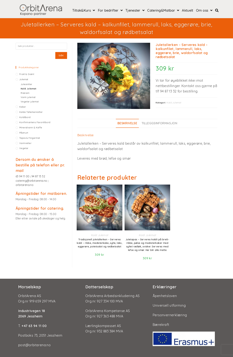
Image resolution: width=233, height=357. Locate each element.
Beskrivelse (127, 123)
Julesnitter (26, 84)
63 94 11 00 (23, 176)
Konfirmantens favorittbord (34, 122)
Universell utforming (169, 302)
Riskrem (25, 93)
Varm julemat (28, 97)
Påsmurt (23, 132)
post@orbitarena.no (34, 342)
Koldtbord (25, 117)
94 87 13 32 (38, 176)
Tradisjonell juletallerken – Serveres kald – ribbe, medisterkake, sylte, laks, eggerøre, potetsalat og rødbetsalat (99, 243)
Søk (61, 55)
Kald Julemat (174, 102)
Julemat (23, 79)
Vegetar (23, 148)
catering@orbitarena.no (32, 180)
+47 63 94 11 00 (34, 323)
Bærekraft (161, 321)
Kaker (22, 106)
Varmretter (25, 143)
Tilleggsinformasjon (159, 123)
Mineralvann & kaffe (30, 127)
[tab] (127, 123)
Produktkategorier (29, 67)
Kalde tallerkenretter (31, 112)
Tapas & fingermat (29, 138)
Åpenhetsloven (165, 293)
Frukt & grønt (26, 74)
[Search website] (217, 10)
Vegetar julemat (30, 101)
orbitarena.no (24, 185)
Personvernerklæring (170, 312)
